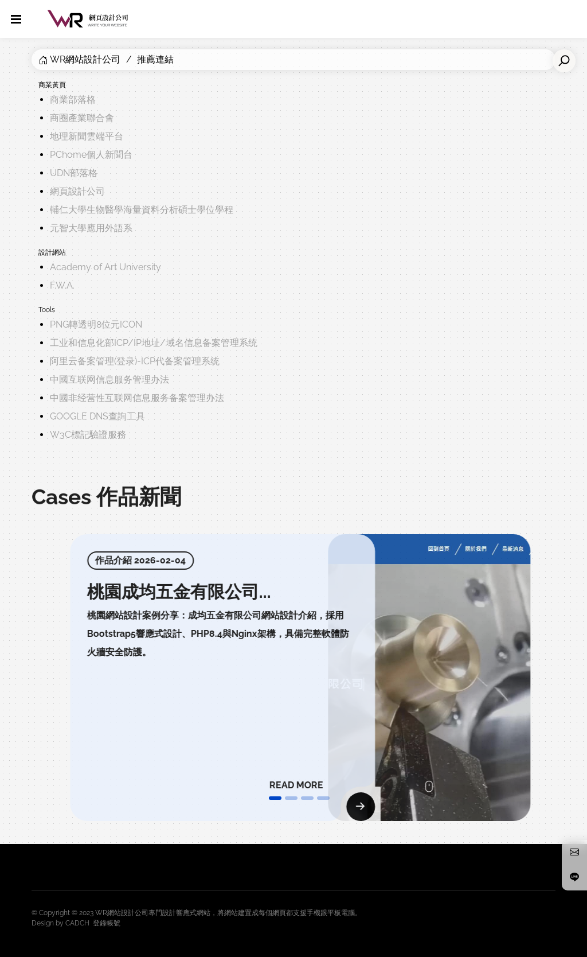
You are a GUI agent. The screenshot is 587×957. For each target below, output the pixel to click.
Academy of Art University (105, 267)
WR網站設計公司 (85, 59)
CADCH (77, 923)
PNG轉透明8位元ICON (96, 324)
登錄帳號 (106, 923)
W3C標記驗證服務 (88, 434)
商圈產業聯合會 (82, 117)
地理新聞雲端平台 (86, 136)
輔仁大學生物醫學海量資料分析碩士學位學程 (141, 209)
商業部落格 (73, 99)
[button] (275, 798)
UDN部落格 (73, 173)
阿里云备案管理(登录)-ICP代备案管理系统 (135, 361)
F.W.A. (62, 285)
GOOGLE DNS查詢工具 (97, 416)
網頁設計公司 (77, 191)
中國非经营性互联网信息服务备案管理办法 (137, 397)
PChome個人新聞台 (91, 154)
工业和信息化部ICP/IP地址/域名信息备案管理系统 (153, 342)
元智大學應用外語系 (91, 228)
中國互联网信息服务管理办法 (109, 379)
